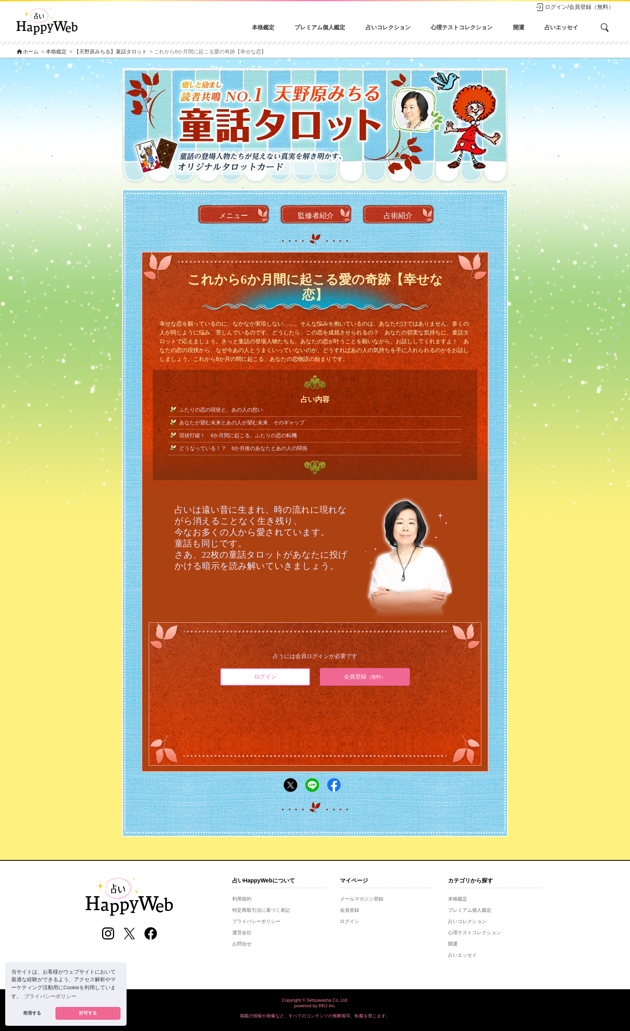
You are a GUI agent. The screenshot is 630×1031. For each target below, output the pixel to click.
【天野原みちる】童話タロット (110, 52)
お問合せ (242, 944)
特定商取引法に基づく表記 (261, 910)
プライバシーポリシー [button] (50, 996)
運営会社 (242, 932)
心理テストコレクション (462, 27)
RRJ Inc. (327, 1005)
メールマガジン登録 (361, 899)
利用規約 (242, 899)
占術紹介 (398, 216)
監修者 (316, 216)
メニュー (233, 216)
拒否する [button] (32, 1013)
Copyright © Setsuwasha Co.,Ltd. (315, 1000)
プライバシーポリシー (256, 921)
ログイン (265, 676)
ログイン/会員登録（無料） (574, 7)
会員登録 (365, 676)
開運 (518, 27)
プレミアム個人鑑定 (320, 27)
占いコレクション (388, 27)
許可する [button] (88, 1013)
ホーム (27, 52)
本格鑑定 (263, 27)
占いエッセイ (561, 27)
